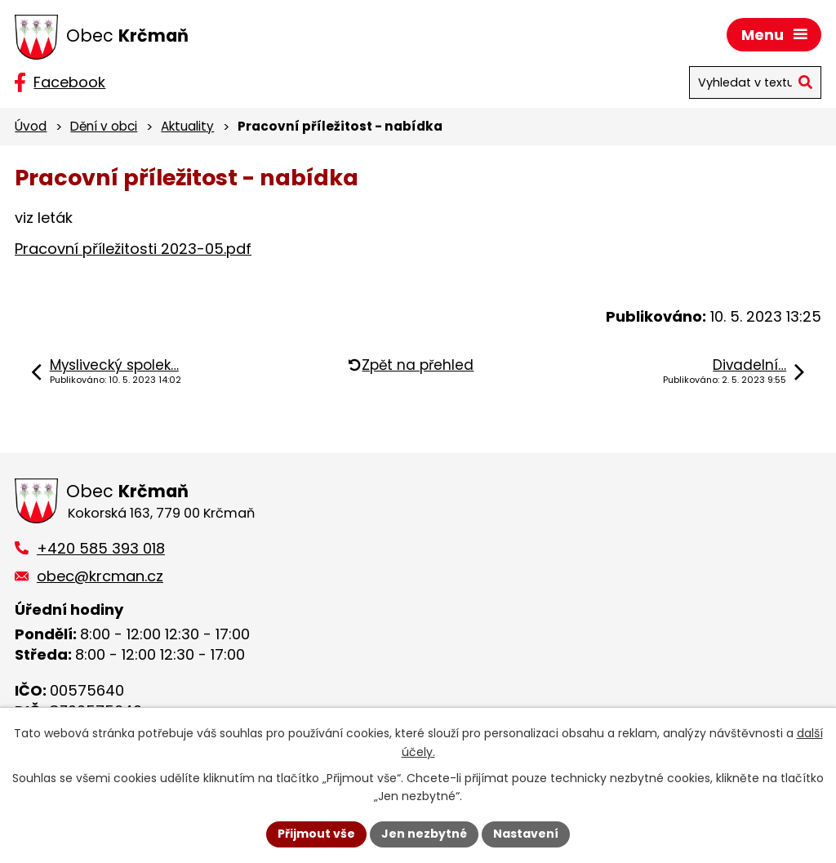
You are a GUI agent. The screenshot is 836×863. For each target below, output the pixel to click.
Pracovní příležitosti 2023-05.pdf (133, 248)
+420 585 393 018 (101, 548)
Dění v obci (103, 126)
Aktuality (187, 126)
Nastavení (525, 833)
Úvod (31, 126)
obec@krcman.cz (100, 576)
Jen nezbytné (424, 833)
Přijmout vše (316, 833)
